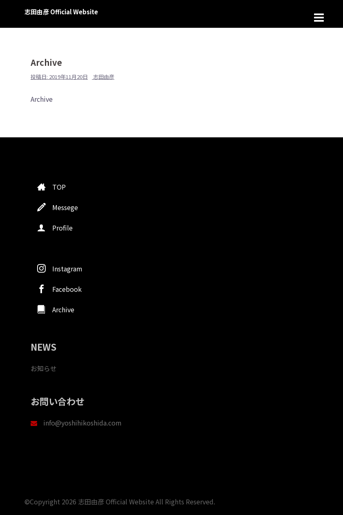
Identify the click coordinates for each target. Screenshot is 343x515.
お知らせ (44, 368)
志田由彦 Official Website (61, 11)
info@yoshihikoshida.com (82, 423)
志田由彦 (103, 77)
